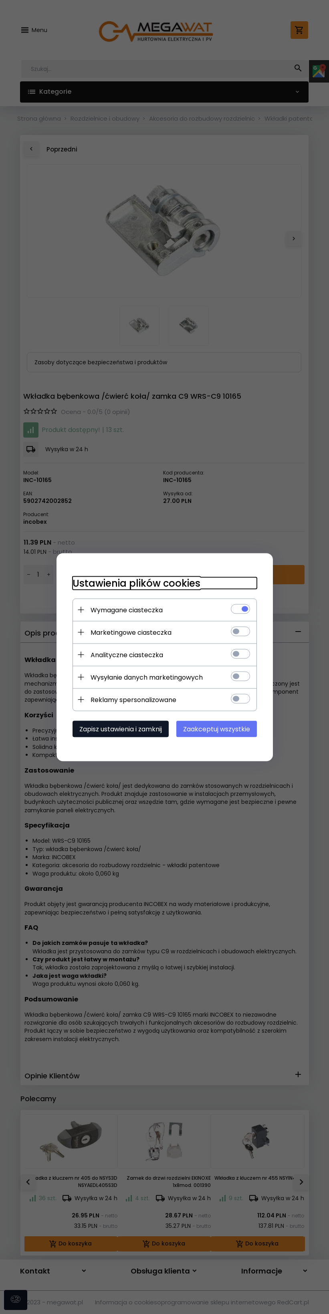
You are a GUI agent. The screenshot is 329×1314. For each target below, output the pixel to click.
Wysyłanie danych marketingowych (147, 677)
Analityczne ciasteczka (127, 654)
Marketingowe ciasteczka (131, 632)
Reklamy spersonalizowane (133, 699)
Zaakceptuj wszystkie (216, 728)
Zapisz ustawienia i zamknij (120, 728)
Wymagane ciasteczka (127, 609)
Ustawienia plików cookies (136, 583)
